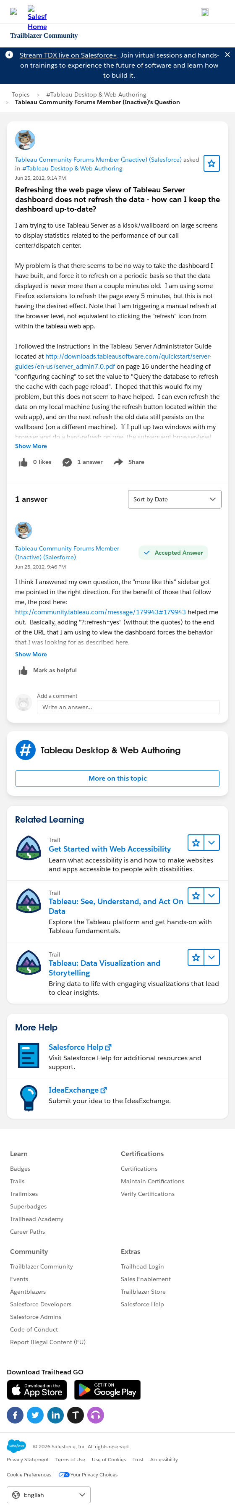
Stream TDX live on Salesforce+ (68, 55)
